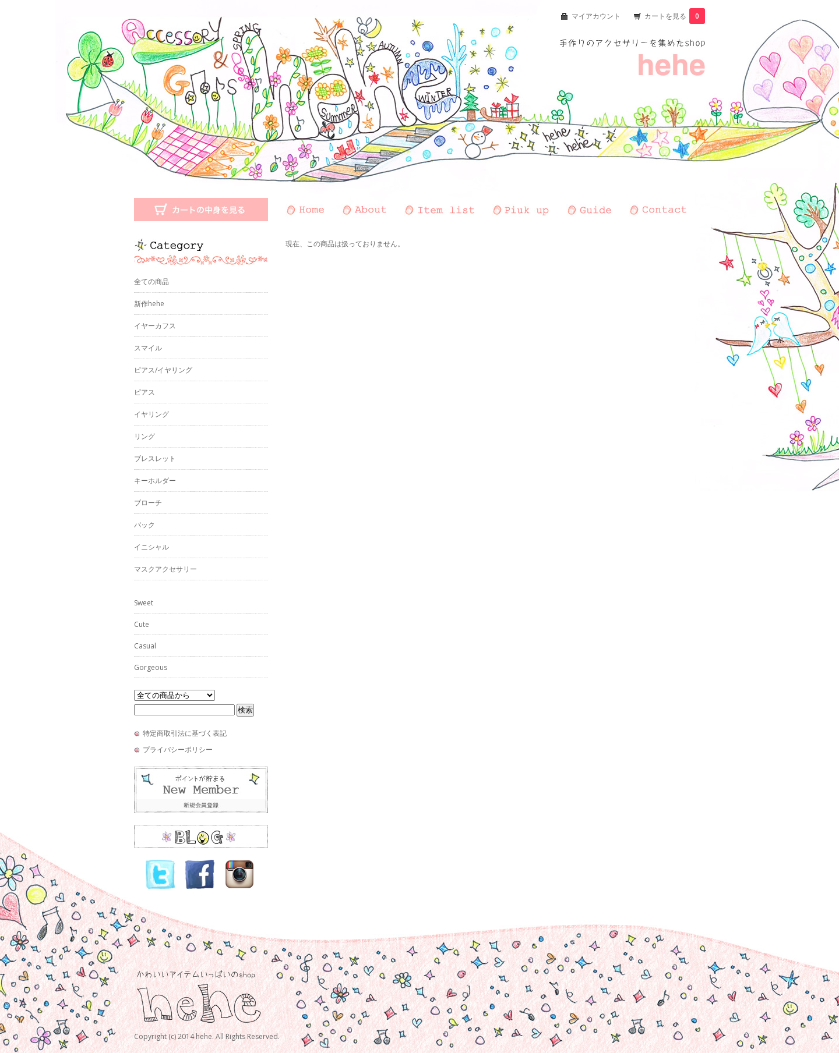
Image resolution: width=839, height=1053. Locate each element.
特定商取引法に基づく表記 (185, 733)
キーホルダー (155, 480)
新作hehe (149, 304)
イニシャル (151, 547)
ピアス (144, 392)
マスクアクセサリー (165, 569)
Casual (145, 646)
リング (144, 436)
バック (144, 525)
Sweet (143, 603)
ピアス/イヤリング (163, 370)
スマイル (148, 348)
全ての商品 (151, 281)
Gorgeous (150, 667)
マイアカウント (596, 16)
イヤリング (151, 414)
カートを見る (674, 16)
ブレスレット (155, 458)
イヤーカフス (155, 326)
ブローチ (148, 503)
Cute (141, 624)
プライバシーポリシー (178, 749)
